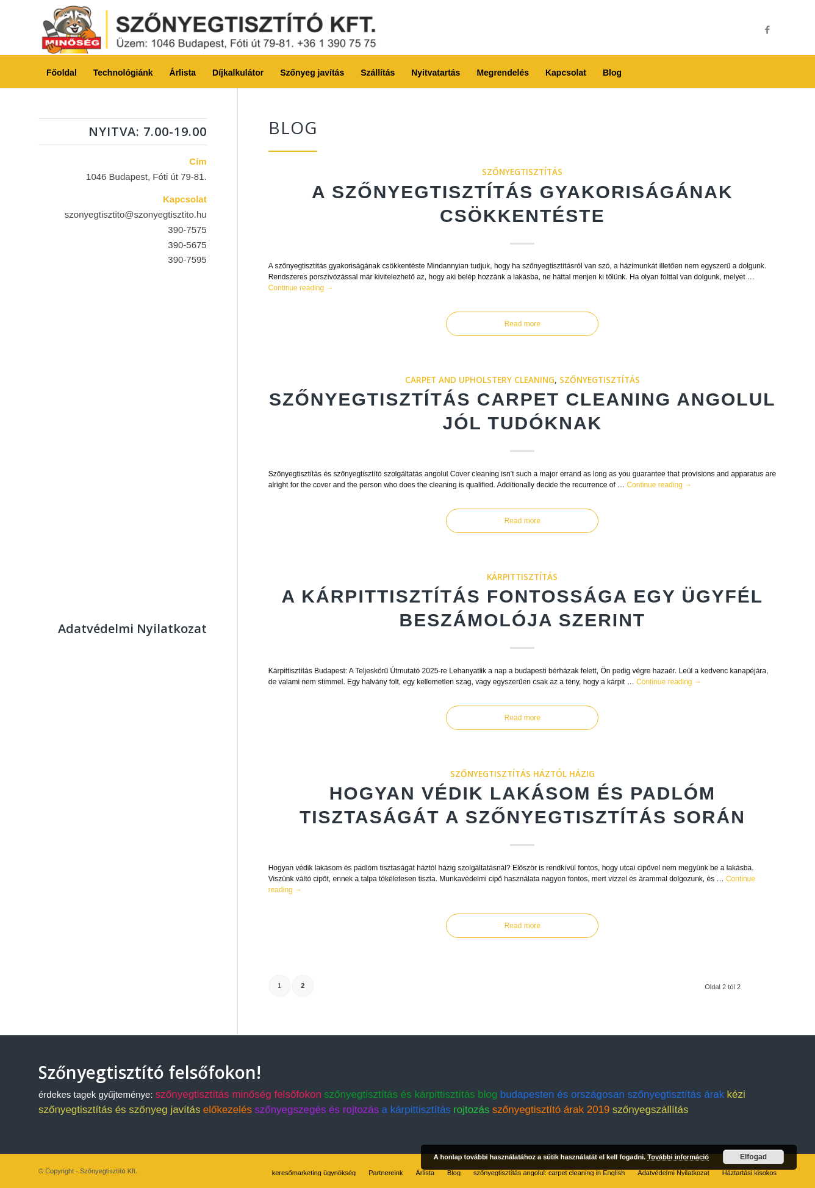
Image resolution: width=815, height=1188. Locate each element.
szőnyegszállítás (650, 1109)
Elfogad (753, 1157)
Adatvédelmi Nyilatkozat (132, 628)
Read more (522, 324)
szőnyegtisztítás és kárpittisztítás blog (410, 1094)
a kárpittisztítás (415, 1109)
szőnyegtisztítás (522, 171)
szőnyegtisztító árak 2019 (551, 1109)
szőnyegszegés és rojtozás (316, 1109)
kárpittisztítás (522, 576)
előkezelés (227, 1109)
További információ (678, 1157)
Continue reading (301, 288)
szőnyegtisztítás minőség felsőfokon (238, 1094)
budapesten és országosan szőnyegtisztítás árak (612, 1094)
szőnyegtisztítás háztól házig (522, 773)
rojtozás (471, 1109)
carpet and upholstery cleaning (480, 379)
